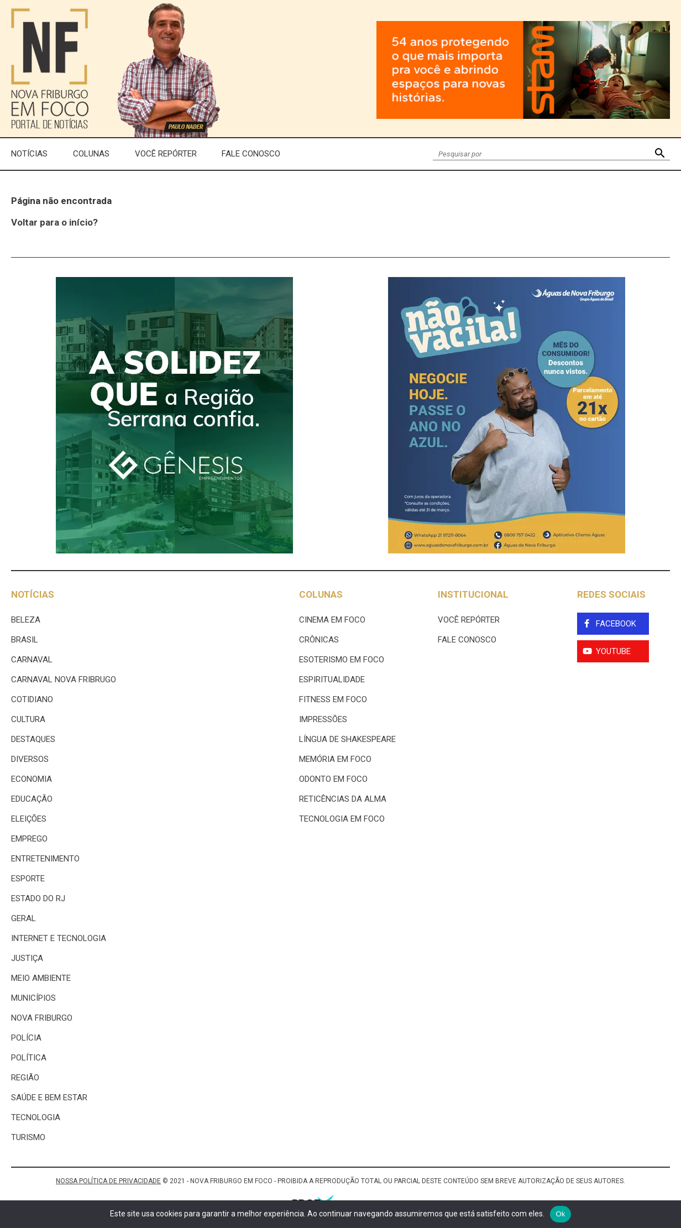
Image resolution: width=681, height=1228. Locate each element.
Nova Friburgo (41, 1018)
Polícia (26, 1038)
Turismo (28, 1137)
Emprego (29, 839)
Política (28, 1058)
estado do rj (38, 898)
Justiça (27, 958)
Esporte (28, 879)
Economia (31, 779)
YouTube (613, 651)
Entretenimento (45, 859)
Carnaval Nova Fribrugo (63, 679)
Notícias (29, 154)
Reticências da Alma (342, 799)
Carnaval (32, 660)
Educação (32, 799)
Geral (23, 918)
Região (25, 1078)
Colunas (91, 154)
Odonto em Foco (333, 779)
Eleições (28, 819)
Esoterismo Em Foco (341, 660)
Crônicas (319, 640)
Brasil (24, 640)
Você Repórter (166, 154)
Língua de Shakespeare (347, 739)
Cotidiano (32, 699)
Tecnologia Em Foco (342, 819)
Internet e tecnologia (58, 938)
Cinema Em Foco (332, 620)
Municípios (33, 998)
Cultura (28, 719)
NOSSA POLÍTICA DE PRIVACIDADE (108, 1181)
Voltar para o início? (54, 222)
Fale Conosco (251, 154)
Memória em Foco (335, 759)
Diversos (30, 759)
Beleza (25, 620)
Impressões (323, 719)
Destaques (33, 739)
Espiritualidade (332, 679)
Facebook (616, 624)
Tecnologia (35, 1117)
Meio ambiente (41, 978)
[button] (659, 154)
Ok (560, 1214)
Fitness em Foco (333, 699)
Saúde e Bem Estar (49, 1097)
